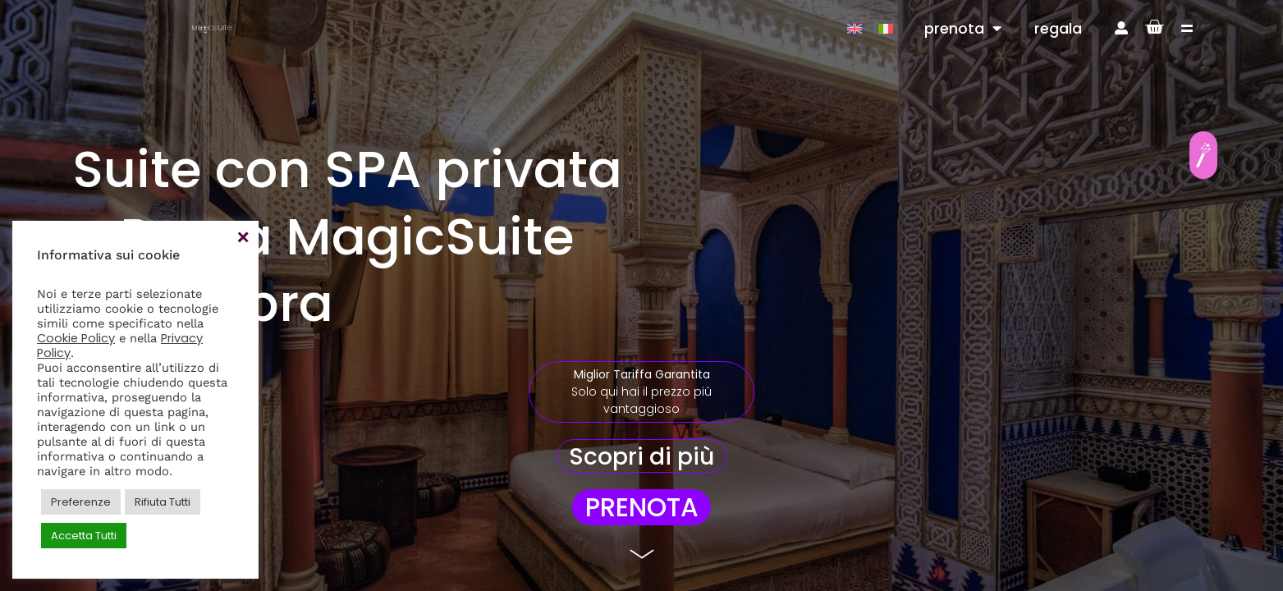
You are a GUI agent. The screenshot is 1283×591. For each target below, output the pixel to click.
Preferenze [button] (81, 502)
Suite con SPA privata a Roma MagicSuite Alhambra (347, 236)
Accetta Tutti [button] (84, 535)
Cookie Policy (76, 338)
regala (1058, 28)
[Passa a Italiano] (885, 28)
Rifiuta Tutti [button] (162, 502)
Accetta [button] (242, 237)
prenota (962, 28)
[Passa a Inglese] (854, 28)
